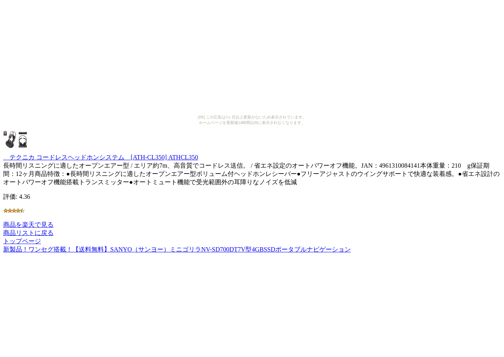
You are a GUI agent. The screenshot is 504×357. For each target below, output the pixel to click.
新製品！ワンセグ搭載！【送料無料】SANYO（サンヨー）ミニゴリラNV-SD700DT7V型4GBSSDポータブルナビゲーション (177, 249)
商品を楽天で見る (28, 224)
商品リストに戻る (28, 232)
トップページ (22, 241)
